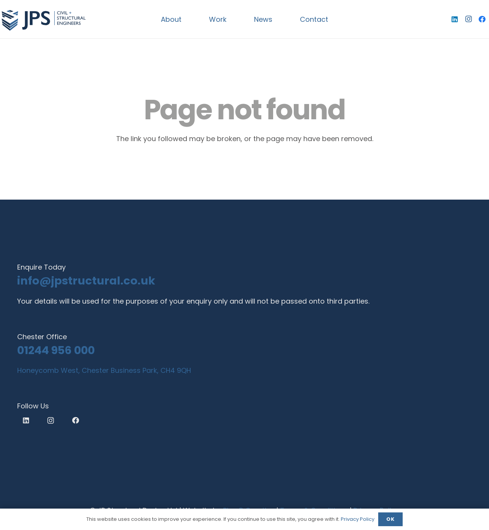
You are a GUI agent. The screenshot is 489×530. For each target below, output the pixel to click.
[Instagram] (468, 19)
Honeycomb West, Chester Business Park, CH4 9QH (104, 370)
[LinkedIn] (454, 19)
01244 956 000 (56, 350)
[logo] (43, 19)
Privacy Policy (357, 519)
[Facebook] (482, 19)
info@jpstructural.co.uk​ (86, 280)
